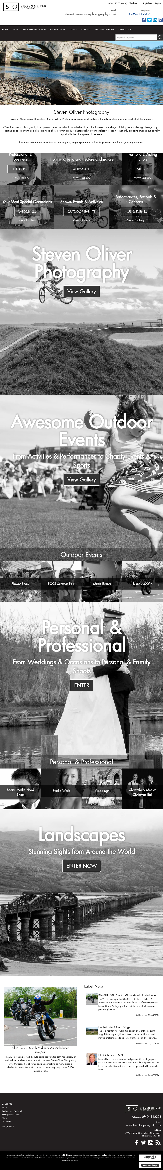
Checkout (133, 3)
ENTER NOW (81, 870)
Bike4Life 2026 (124, 29)
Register (158, 3)
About (15, 29)
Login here (147, 3)
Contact (85, 29)
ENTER (81, 688)
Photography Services (34, 29)
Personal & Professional (81, 765)
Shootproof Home (104, 29)
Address (157, 1135)
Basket (110, 3)
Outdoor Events (81, 557)
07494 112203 (139, 14)
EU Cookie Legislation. (72, 1155)
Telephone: (145, 10)
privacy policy (101, 1155)
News (74, 29)
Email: (113, 10)
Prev (5, 76)
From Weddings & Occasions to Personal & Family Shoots (81, 669)
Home (5, 29)
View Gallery (81, 291)
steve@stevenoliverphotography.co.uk (90, 14)
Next (158, 76)
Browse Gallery (58, 29)
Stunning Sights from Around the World (81, 855)
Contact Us (6, 1126)
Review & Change (150, 1165)
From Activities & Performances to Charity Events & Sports (81, 462)
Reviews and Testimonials (13, 1116)
